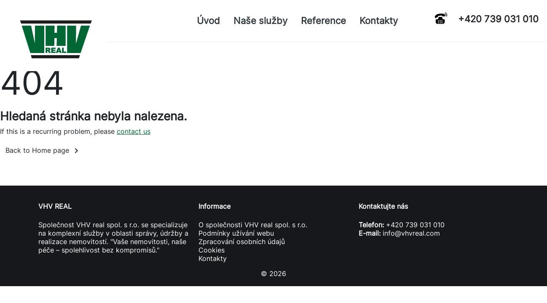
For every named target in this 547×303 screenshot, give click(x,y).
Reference (323, 20)
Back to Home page (43, 151)
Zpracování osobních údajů (241, 241)
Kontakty (378, 20)
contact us (133, 131)
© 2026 (273, 273)
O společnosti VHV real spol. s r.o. (252, 225)
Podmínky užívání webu (236, 233)
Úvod (208, 20)
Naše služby (260, 20)
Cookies (211, 250)
